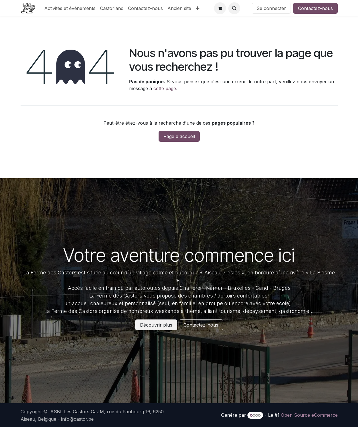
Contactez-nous (315, 8)
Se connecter (271, 8)
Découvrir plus (156, 325)
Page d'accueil (179, 136)
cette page (164, 88)
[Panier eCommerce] (220, 8)
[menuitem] (70, 8)
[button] (234, 8)
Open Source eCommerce (309, 415)
